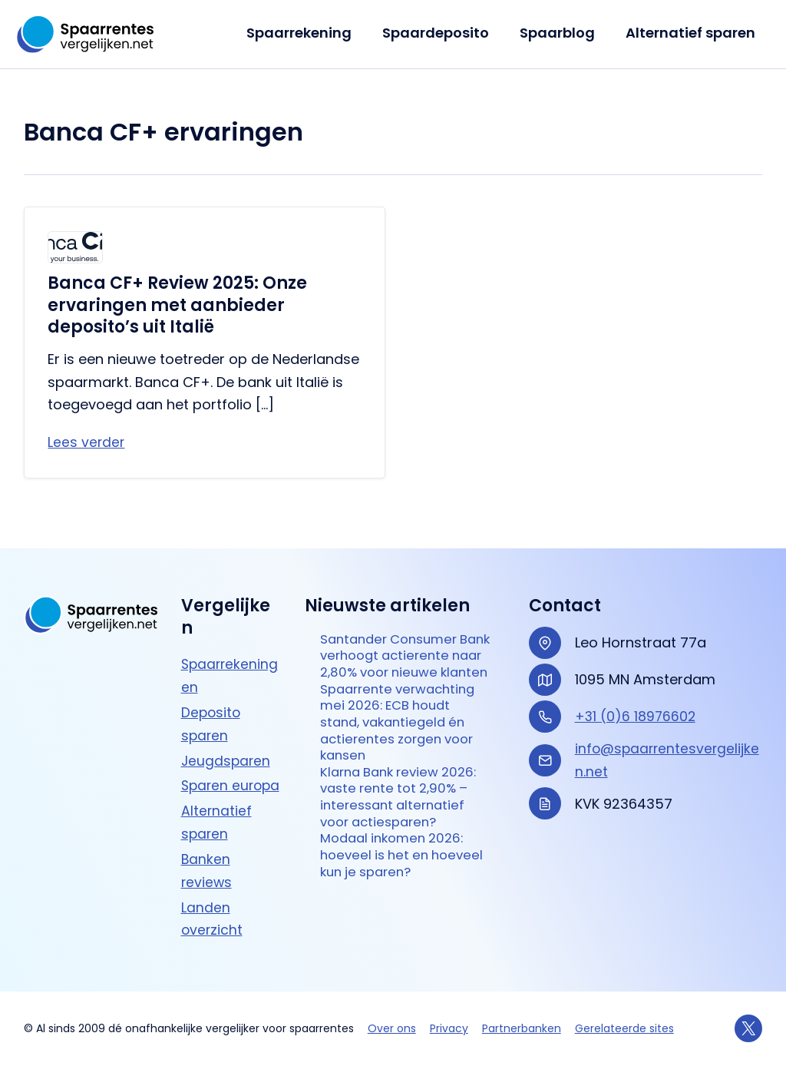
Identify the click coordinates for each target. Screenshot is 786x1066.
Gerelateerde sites (624, 1028)
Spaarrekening (309, 32)
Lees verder (87, 442)
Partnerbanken (521, 1028)
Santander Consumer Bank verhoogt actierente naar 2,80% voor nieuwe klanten (395, 645)
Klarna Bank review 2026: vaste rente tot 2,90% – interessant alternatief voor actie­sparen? (404, 807)
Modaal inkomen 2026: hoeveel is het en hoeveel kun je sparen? (398, 869)
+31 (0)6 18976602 (636, 694)
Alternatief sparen (692, 32)
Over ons (392, 1028)
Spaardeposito (443, 32)
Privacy (449, 1028)
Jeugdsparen (226, 738)
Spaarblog (561, 32)
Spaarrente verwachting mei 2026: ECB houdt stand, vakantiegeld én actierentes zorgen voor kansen (403, 726)
